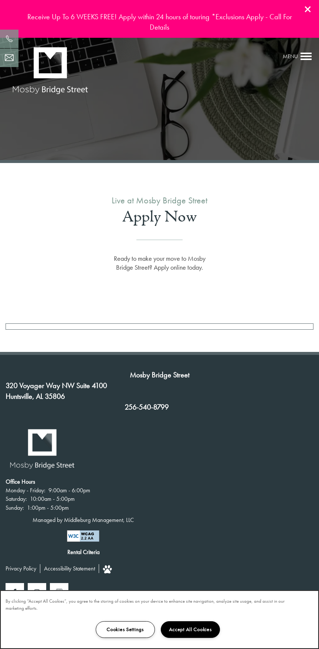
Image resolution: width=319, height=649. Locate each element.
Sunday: (15, 508)
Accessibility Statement (69, 568)
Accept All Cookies (190, 629)
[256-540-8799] (9, 39)
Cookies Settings (125, 629)
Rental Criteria (83, 552)
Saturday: (16, 499)
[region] (159, 619)
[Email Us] (9, 58)
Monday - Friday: (25, 490)
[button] (308, 9)
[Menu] (297, 56)
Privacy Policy (21, 568)
